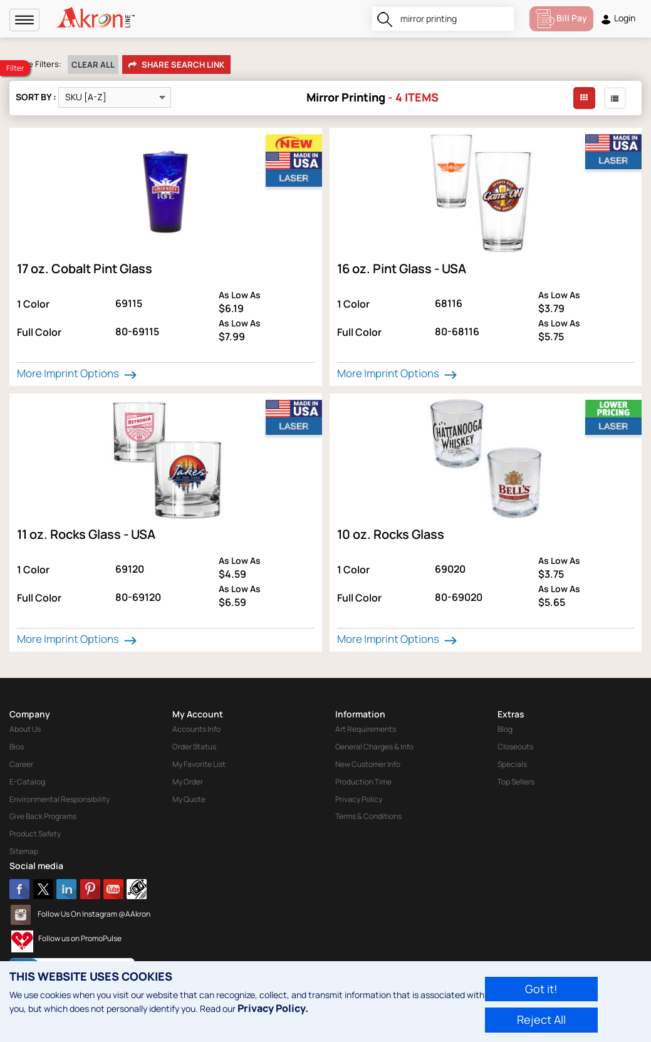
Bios (16, 746)
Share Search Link (176, 65)
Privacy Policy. (272, 1008)
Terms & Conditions (368, 816)
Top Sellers (515, 781)
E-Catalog (27, 781)
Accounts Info (196, 729)
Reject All (541, 1019)
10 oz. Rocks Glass (390, 534)
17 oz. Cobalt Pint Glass (84, 268)
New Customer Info (367, 764)
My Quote (189, 799)
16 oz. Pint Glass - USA (401, 268)
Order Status (194, 746)
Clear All (93, 64)
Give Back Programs (42, 816)
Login (617, 18)
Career (21, 764)
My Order (187, 781)
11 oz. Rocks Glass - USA (86, 534)
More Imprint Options (78, 373)
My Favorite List (199, 764)
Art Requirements (365, 729)
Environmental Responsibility (59, 799)
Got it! (541, 988)
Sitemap (23, 851)
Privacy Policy (358, 799)
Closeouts (515, 746)
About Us (25, 729)
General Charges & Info (374, 746)
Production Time (363, 781)
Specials (512, 764)
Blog (505, 729)
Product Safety (35, 833)
